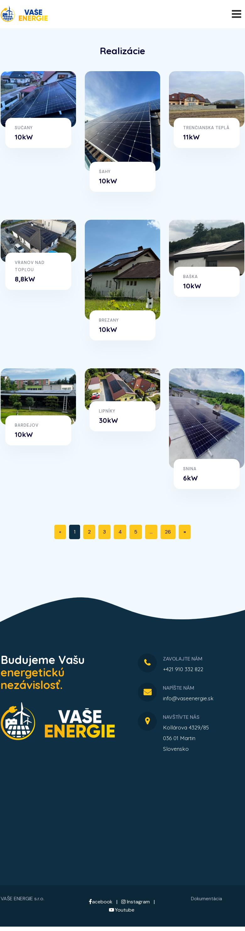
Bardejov (27, 425)
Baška (190, 276)
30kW (108, 420)
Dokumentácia (206, 899)
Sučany (24, 127)
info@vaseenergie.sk (188, 698)
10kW (24, 137)
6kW (190, 478)
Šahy (105, 171)
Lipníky (107, 410)
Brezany (109, 320)
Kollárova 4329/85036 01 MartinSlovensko (186, 738)
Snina (190, 468)
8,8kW (25, 278)
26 (169, 532)
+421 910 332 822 (183, 669)
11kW (191, 137)
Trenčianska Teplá (206, 127)
